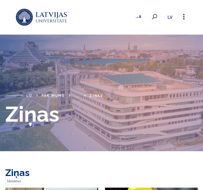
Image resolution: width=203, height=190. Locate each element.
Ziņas (96, 95)
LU (29, 95)
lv (170, 17)
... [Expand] (77, 95)
